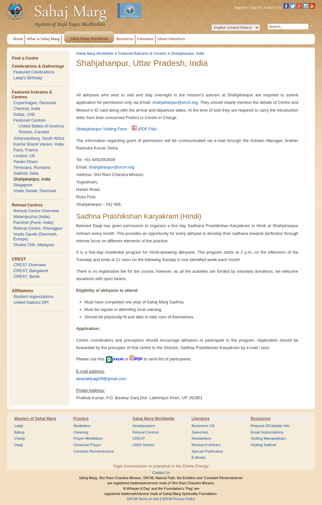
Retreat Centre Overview (36, 210)
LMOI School (143, 445)
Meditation (81, 426)
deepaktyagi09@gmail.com (101, 378)
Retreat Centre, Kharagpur (37, 228)
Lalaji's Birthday (27, 77)
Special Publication (207, 451)
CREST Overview (29, 264)
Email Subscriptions (267, 432)
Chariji (19, 438)
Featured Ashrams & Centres (142, 53)
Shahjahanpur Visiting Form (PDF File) (116, 128)
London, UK (24, 155)
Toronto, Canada (33, 131)
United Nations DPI (31, 302)
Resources (261, 418)
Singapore (22, 184)
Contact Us (272, 7)
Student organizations (33, 296)
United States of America (41, 126)
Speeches (199, 432)
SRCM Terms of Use (143, 499)
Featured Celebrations (33, 72)
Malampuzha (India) (31, 216)
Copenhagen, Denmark (34, 102)
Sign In (255, 7)
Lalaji (18, 426)
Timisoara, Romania (31, 167)
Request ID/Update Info (270, 426)
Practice (80, 418)
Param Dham (25, 161)
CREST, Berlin (26, 276)
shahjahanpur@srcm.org (175, 102)
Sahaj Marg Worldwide (95, 53)
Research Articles (206, 445)
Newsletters (201, 438)
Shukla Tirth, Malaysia (33, 244)
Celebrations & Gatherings (38, 66)
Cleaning (80, 432)
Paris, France (25, 150)
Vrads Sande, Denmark (34, 190)
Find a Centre (25, 58)
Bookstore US (202, 426)
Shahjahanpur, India (31, 179)
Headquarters (143, 426)
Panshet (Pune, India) (33, 222)
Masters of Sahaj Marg (35, 418)
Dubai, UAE (24, 114)
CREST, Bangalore (30, 270)
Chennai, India (26, 108)
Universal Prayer (87, 445)
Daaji (18, 445)
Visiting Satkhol (263, 445)
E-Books (198, 457)
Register (241, 7)
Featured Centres (29, 120)
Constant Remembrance (93, 451)
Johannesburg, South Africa (38, 138)
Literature (200, 418)
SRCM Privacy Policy (178, 499)
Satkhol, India (26, 173)
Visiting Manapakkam (268, 438)
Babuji (19, 432)
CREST (19, 259)
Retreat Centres (27, 205)
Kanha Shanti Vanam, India (38, 144)
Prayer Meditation (88, 438)
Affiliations (22, 290)
